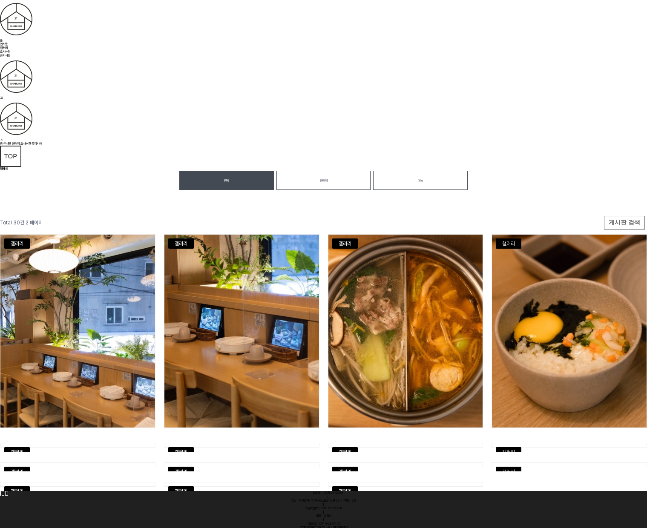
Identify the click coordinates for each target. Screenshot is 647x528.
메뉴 (420, 181)
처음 (0, 493)
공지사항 (5, 55)
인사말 (4, 44)
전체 (226, 181)
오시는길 (5, 52)
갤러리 (4, 48)
